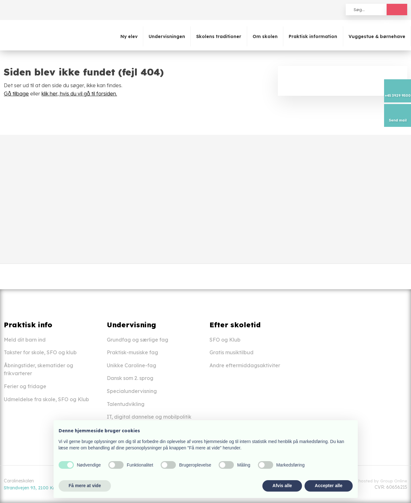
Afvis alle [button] (282, 485)
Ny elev (129, 36)
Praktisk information (313, 36)
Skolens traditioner (218, 36)
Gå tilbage (16, 93)
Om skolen (265, 36)
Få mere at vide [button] (85, 485)
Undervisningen (167, 36)
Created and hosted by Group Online (369, 480)
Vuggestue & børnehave (377, 36)
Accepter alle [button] (328, 485)
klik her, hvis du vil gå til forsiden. (79, 93)
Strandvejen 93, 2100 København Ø (41, 488)
